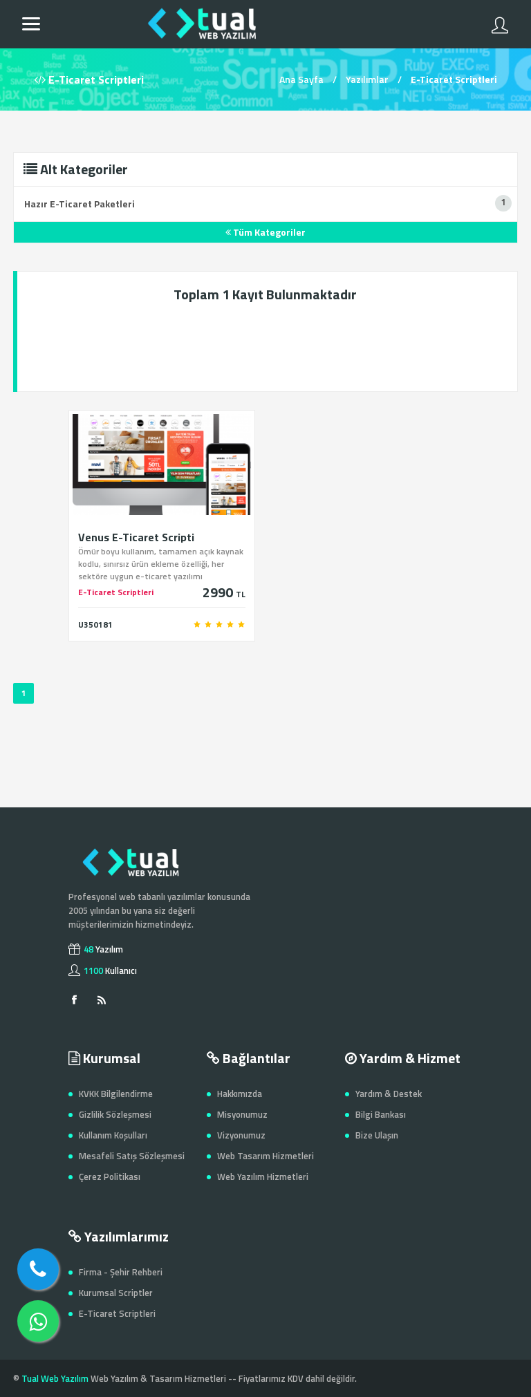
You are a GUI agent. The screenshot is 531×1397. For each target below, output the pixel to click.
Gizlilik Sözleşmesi (115, 1114)
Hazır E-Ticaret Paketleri (79, 203)
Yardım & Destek (388, 1093)
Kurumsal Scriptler (116, 1293)
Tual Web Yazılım (54, 1378)
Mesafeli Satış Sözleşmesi (132, 1156)
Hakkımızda (239, 1093)
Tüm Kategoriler (265, 232)
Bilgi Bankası (380, 1114)
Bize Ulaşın (376, 1135)
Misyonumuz (242, 1114)
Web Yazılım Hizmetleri (262, 1176)
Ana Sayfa (301, 79)
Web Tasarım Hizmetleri (265, 1156)
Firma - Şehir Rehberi (120, 1272)
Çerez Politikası (109, 1176)
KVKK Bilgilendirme (116, 1093)
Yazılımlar (367, 79)
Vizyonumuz (241, 1135)
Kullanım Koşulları (113, 1135)
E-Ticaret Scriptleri (117, 1313)
